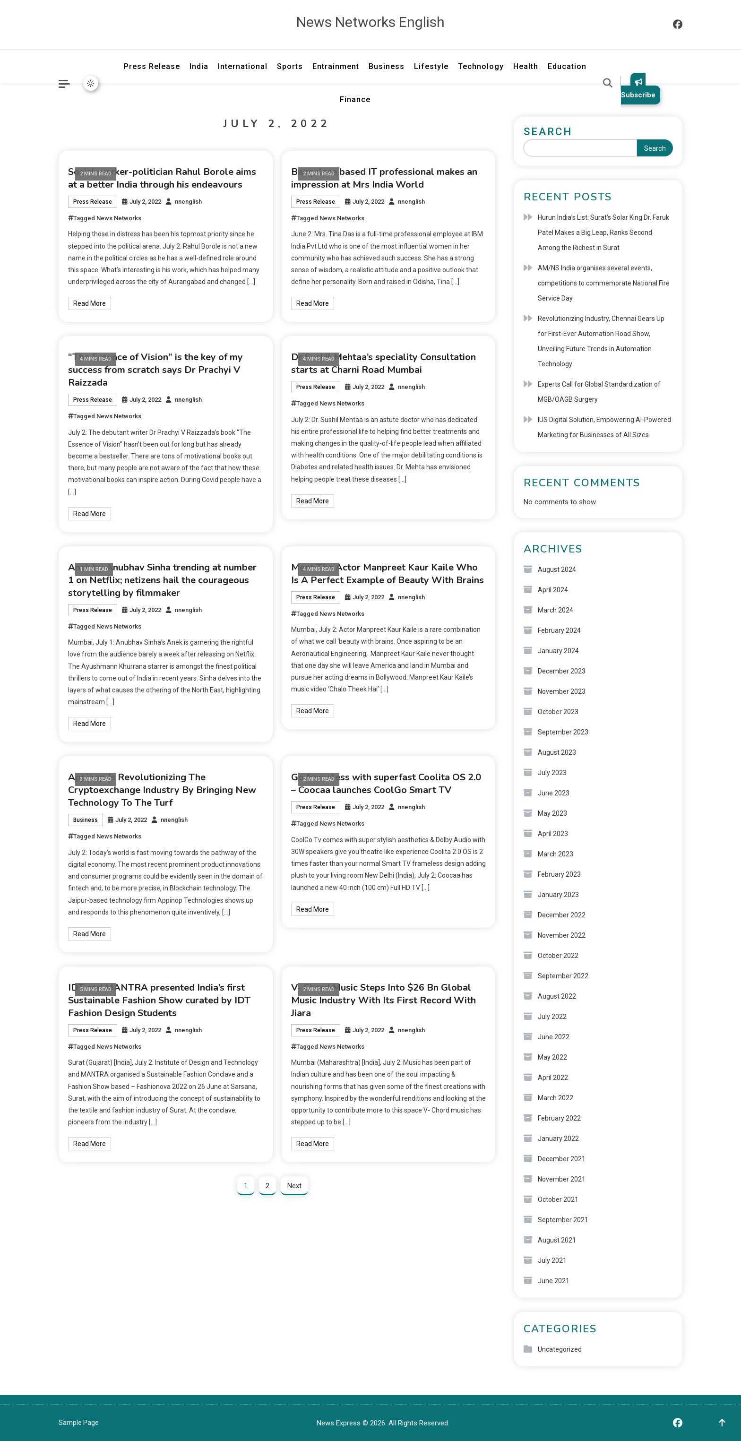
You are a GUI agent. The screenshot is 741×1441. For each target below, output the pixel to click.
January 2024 (558, 651)
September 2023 (563, 732)
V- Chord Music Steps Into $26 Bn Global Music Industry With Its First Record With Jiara (383, 1000)
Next (294, 1186)
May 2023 (552, 813)
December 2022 (562, 915)
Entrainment (335, 66)
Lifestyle (431, 66)
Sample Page (79, 1422)
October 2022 (558, 955)
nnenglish (188, 201)
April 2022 (553, 1077)
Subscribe (638, 88)
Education (567, 66)
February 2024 (559, 630)
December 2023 (562, 671)
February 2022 (559, 1118)
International (242, 66)
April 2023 (553, 833)
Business (387, 66)
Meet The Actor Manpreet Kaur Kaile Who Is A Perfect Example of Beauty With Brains (387, 574)
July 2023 (552, 773)
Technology (481, 66)
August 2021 (557, 1240)
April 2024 (553, 590)
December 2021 (562, 1159)
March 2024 (555, 610)
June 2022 (553, 1037)
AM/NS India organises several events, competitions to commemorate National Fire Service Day (604, 283)
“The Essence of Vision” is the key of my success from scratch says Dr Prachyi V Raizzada (155, 370)
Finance (355, 99)
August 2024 (557, 569)
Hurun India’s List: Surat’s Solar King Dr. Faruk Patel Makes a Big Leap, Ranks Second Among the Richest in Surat (603, 232)
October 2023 (558, 712)
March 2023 (555, 854)
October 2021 (558, 1199)
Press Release (152, 66)
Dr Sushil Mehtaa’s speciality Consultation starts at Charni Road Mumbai (383, 363)
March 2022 (555, 1098)
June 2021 (553, 1281)
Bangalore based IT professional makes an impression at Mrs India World (384, 178)
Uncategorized (560, 1349)
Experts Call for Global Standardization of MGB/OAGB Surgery (599, 391)
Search (548, 132)
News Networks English (370, 22)
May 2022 (552, 1057)
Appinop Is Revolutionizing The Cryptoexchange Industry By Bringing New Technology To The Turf (162, 790)
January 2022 (558, 1138)
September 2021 (563, 1220)
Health (525, 66)
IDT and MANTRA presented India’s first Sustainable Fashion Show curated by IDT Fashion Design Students (159, 1000)
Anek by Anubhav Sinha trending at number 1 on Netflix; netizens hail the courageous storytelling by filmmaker (162, 580)
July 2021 (552, 1260)
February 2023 (559, 874)
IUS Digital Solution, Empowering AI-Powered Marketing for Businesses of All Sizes (604, 427)
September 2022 (563, 976)
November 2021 (562, 1179)
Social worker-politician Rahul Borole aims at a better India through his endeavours (162, 178)
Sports (290, 66)
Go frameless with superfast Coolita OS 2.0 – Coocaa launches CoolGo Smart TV (386, 783)
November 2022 (562, 935)
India (199, 66)
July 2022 (552, 1016)
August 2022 (557, 996)
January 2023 (558, 894)
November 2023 (562, 691)
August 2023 (557, 752)
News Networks (118, 218)
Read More (89, 303)
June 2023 (553, 793)
